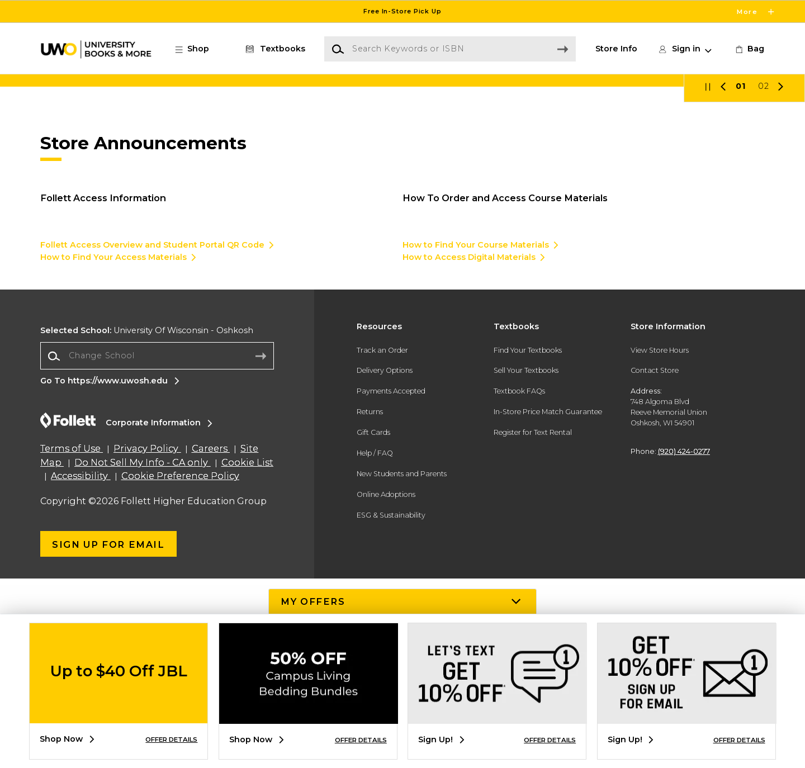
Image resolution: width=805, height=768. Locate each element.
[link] (749, 49)
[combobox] (157, 545)
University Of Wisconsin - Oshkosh (146, 519)
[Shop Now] (402, 175)
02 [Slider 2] (763, 276)
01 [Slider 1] (741, 276)
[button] (197, 49)
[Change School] (157, 544)
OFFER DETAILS (171, 739)
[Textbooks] (273, 49)
